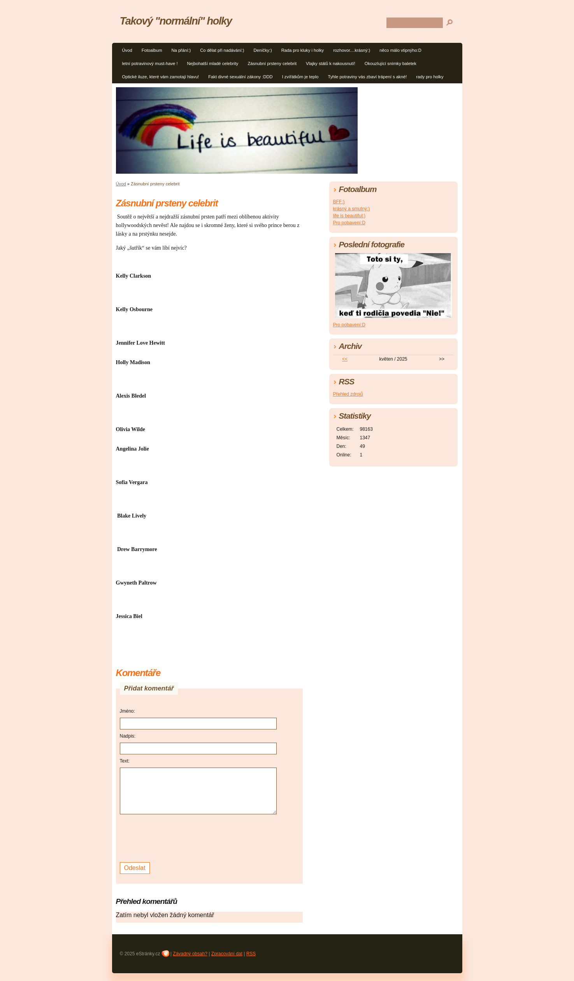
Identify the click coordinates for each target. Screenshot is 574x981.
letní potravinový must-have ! (150, 63)
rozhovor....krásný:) (351, 50)
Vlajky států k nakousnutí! (330, 63)
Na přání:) (181, 50)
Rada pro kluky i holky (302, 50)
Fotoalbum (152, 50)
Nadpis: (128, 736)
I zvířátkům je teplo (300, 76)
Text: (125, 761)
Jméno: (127, 711)
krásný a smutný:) (351, 208)
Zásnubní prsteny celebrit (272, 63)
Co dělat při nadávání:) (222, 50)
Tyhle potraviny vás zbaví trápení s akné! (367, 76)
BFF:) (339, 201)
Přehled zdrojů (348, 394)
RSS (251, 953)
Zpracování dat (226, 953)
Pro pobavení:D (349, 222)
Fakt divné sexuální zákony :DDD (240, 76)
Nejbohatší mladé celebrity (213, 63)
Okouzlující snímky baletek (390, 63)
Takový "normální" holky (176, 21)
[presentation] (179, 837)
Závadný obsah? (190, 953)
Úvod (127, 50)
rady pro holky (429, 76)
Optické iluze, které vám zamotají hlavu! (160, 76)
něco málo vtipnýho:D (400, 50)
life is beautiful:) (349, 215)
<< (345, 359)
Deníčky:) (262, 50)
